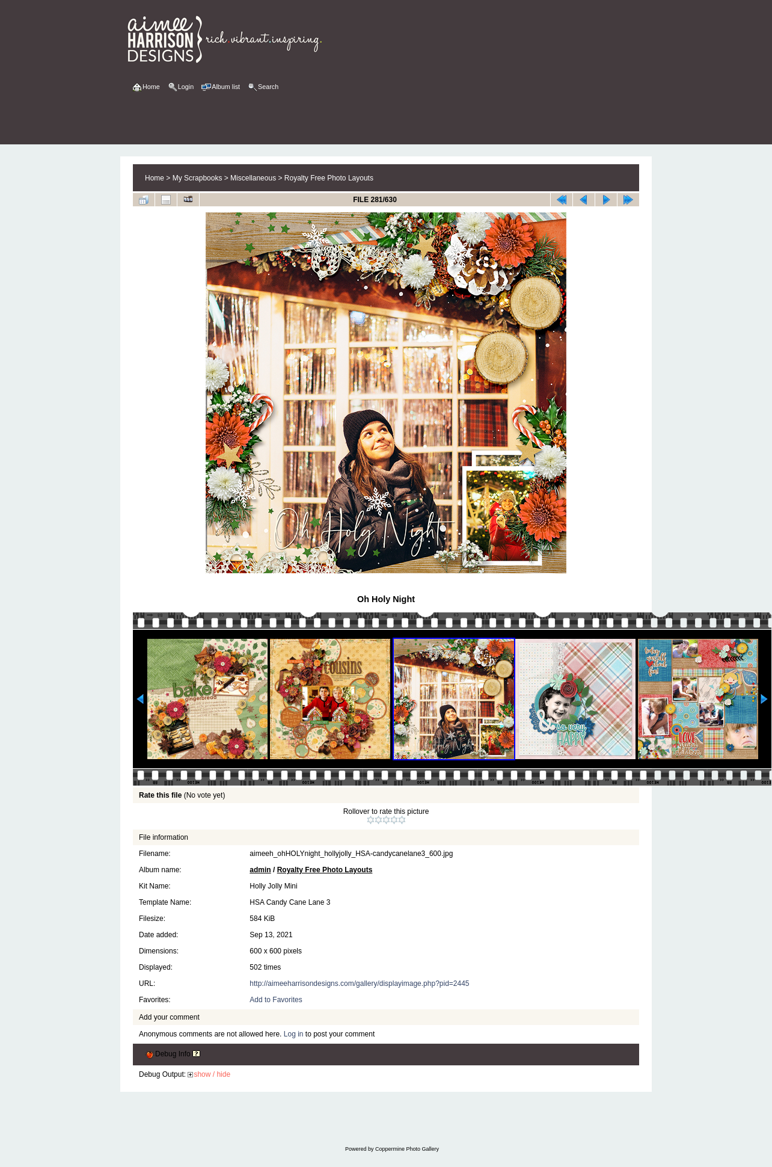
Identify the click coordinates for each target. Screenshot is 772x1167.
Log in (294, 1034)
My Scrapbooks (197, 178)
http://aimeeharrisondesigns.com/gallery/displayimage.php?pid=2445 (359, 983)
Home (154, 178)
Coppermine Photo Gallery (407, 1149)
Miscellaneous (253, 178)
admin (260, 870)
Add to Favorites (276, 1000)
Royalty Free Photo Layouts (328, 178)
